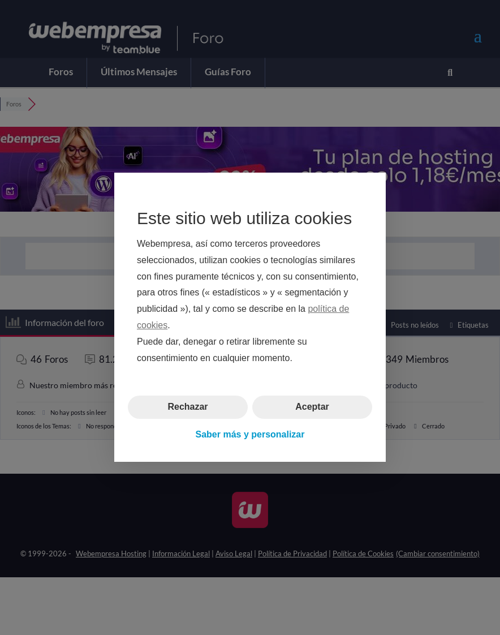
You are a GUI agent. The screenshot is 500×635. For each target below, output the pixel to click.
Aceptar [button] (312, 407)
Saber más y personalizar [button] (250, 434)
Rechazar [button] (187, 407)
